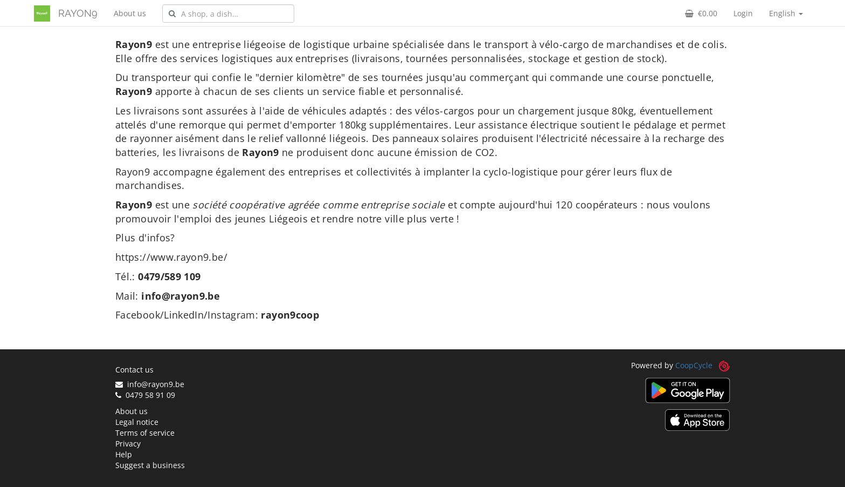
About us (130, 13)
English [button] (786, 13)
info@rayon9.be (149, 384)
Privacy (128, 443)
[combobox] (228, 13)
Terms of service (145, 433)
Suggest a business (150, 465)
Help (123, 454)
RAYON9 (78, 13)
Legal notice (136, 422)
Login (743, 13)
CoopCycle (693, 365)
